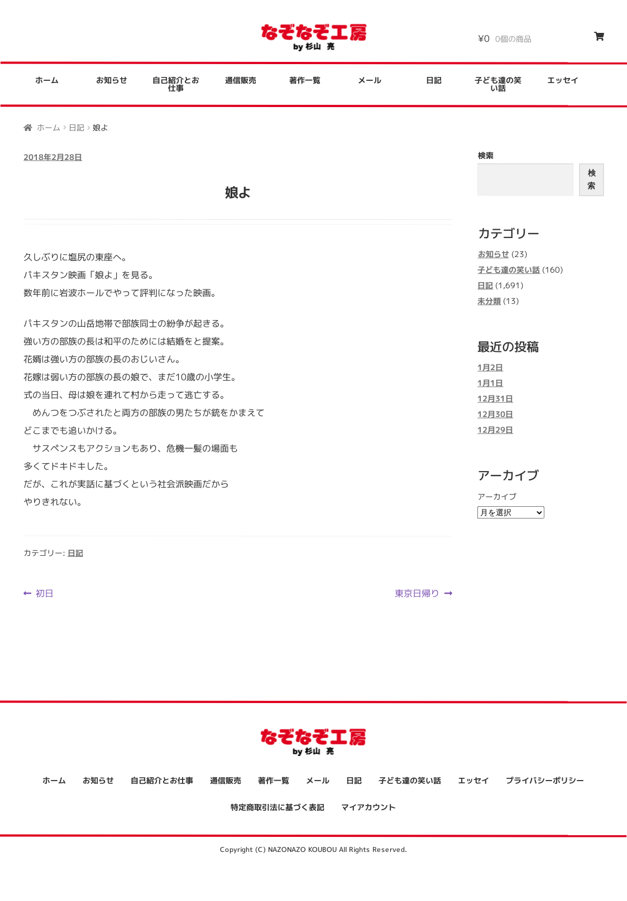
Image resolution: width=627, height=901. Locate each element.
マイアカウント (368, 807)
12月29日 (495, 430)
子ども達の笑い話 (498, 84)
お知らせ (111, 80)
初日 (44, 593)
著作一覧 (304, 80)
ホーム (47, 80)
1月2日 (490, 367)
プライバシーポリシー (545, 781)
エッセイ (562, 80)
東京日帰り (417, 593)
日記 (434, 80)
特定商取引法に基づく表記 (277, 807)
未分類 (489, 301)
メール (369, 80)
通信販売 (240, 80)
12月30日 (495, 414)
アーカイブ (496, 496)
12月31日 (495, 399)
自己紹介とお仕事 (175, 84)
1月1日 (490, 383)
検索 (486, 155)
